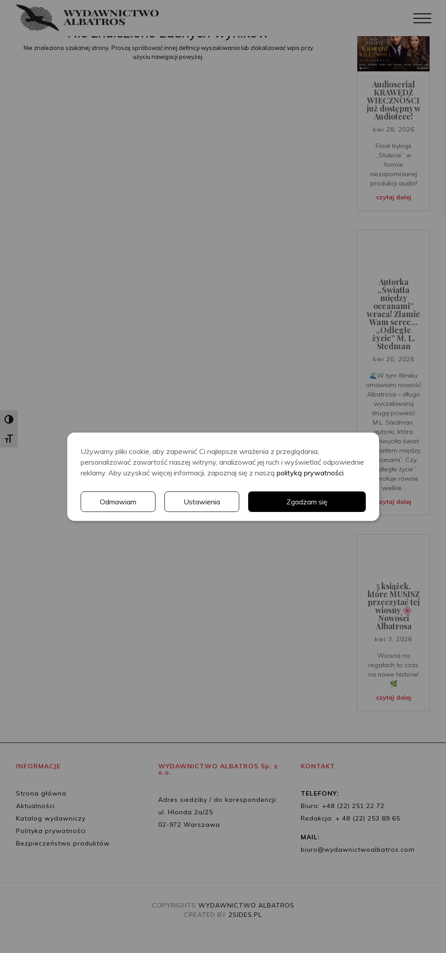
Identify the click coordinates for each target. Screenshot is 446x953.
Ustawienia (202, 501)
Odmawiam (118, 501)
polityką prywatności (310, 472)
